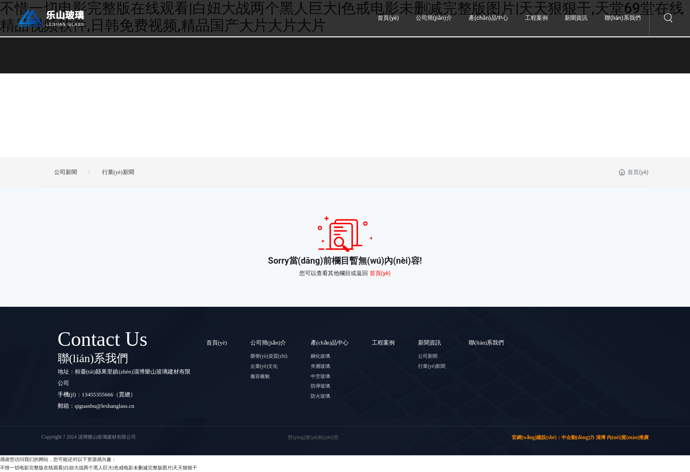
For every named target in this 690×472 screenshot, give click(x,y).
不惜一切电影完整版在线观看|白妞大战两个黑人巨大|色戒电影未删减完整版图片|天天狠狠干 (98, 468)
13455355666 (98, 394)
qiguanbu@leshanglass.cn (105, 406)
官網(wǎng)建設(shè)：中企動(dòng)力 (553, 437)
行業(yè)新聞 (118, 172)
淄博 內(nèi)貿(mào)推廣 (622, 437)
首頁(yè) (380, 273)
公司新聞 (65, 172)
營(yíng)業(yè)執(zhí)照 (313, 437)
